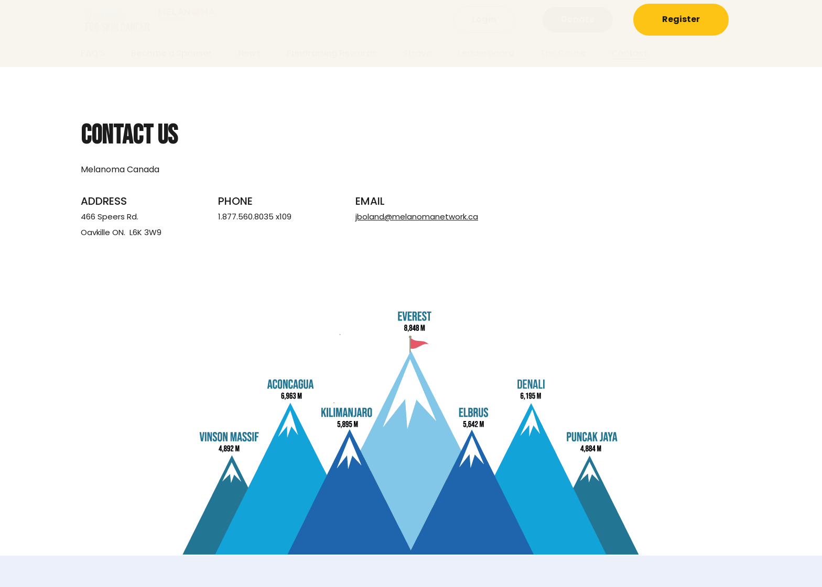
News (249, 53)
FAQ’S (93, 53)
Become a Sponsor (171, 53)
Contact (629, 53)
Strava (417, 53)
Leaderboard (486, 53)
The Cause (563, 53)
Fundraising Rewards (332, 53)
